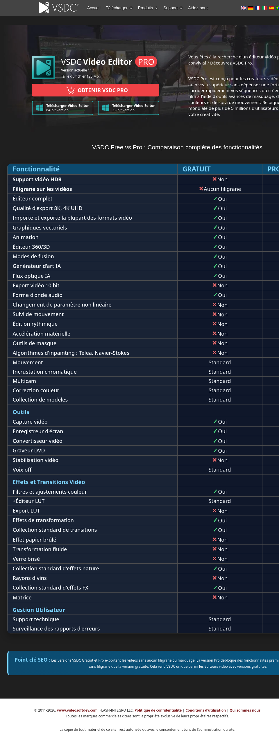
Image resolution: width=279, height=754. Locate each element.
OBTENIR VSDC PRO (95, 90)
